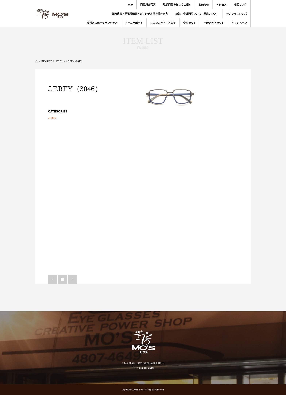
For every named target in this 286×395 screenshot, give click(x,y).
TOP (130, 4)
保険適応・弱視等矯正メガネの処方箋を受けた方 (140, 13)
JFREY (52, 117)
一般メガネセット (214, 22)
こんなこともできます (163, 22)
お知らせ (204, 4)
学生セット (189, 22)
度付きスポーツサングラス (102, 22)
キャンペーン (239, 22)
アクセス (221, 4)
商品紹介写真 (148, 4)
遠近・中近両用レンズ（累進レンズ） (197, 13)
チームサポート (134, 22)
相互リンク (240, 4)
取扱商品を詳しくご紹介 (177, 4)
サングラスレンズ (236, 13)
